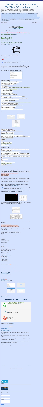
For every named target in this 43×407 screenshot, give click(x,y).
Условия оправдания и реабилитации (29, 19)
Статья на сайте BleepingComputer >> (6, 274)
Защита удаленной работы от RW (13, 19)
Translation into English (16, 28)
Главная (3, 13)
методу (21, 188)
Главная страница (16, 365)
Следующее (3, 365)
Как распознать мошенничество (5, 20)
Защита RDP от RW (36, 18)
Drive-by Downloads (4, 18)
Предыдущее (28, 365)
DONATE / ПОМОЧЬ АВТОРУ (5, 19)
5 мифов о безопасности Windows (11, 18)
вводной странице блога (15, 185)
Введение (6, 13)
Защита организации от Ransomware (21, 18)
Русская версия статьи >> (4, 296)
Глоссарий (36, 13)
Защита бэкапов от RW (21, 19)
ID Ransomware (22, 13)
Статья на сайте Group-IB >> (5, 273)
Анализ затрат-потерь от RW (29, 18)
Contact (13, 323)
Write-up (8, 312)
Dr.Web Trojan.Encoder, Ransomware (30, 13)
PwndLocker (7, 44)
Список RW (18, 13)
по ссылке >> (15, 34)
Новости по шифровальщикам (12, 13)
